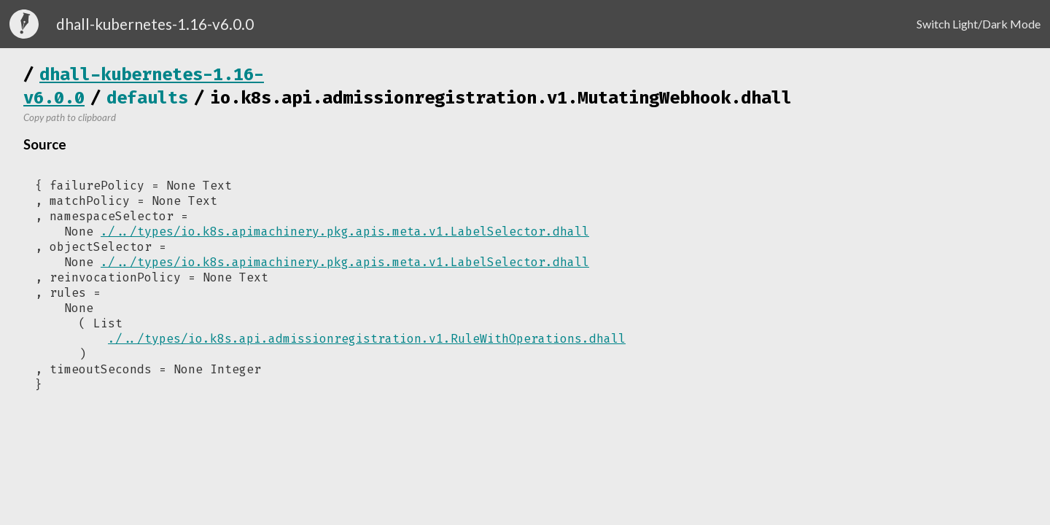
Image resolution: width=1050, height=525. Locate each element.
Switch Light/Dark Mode (979, 24)
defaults (147, 97)
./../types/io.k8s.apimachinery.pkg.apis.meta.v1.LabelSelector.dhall (345, 231)
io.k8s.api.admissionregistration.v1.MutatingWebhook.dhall (501, 97)
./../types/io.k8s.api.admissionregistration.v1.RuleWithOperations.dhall (367, 338)
